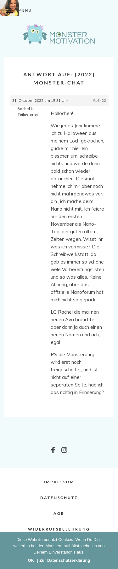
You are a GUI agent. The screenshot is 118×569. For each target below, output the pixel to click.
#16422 (99, 100)
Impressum (59, 481)
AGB (59, 513)
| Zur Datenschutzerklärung (63, 560)
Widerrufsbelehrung (59, 529)
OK (31, 560)
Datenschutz (59, 497)
